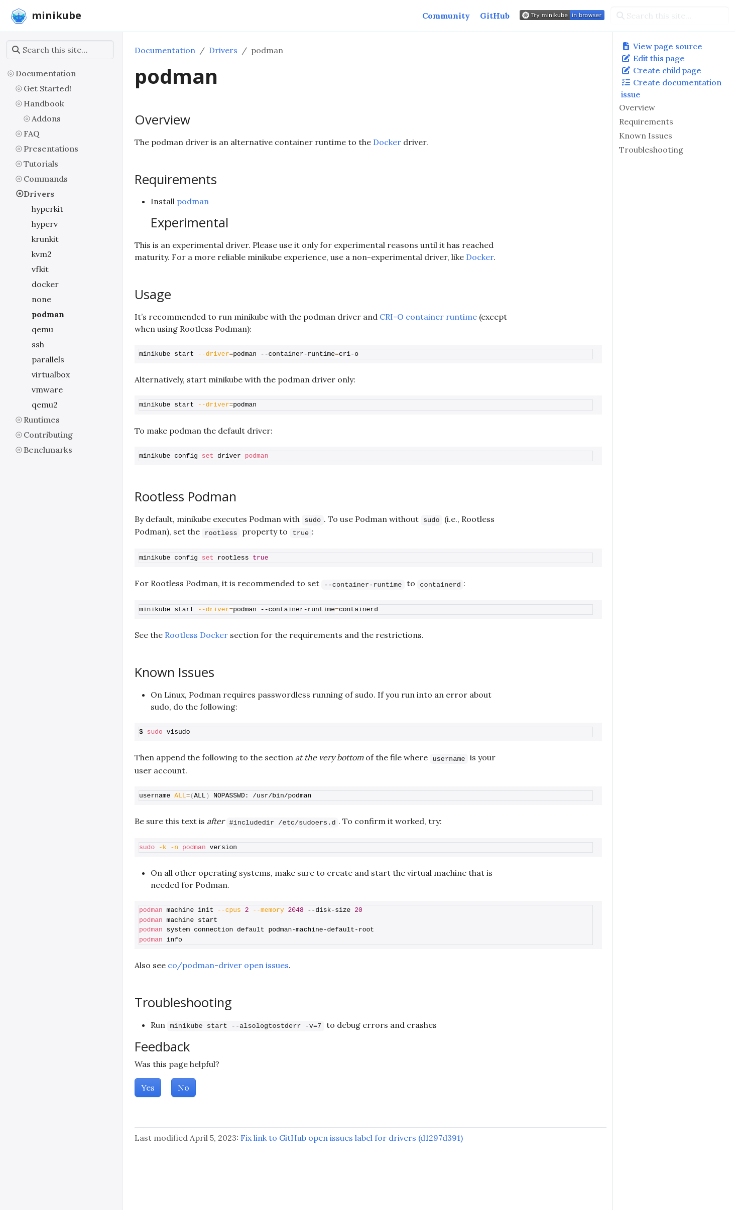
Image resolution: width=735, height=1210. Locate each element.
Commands (46, 179)
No (183, 1088)
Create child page (661, 70)
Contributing (48, 435)
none (41, 299)
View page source (661, 46)
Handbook (44, 103)
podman (48, 314)
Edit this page (653, 58)
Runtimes (42, 420)
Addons (46, 118)
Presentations (51, 149)
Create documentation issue (671, 88)
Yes (148, 1088)
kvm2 (42, 254)
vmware (47, 389)
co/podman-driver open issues (228, 965)
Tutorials (41, 164)
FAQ (32, 133)
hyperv (45, 224)
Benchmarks (48, 450)
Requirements (646, 121)
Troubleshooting (651, 150)
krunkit (45, 239)
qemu (42, 329)
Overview (637, 107)
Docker (387, 142)
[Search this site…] (669, 16)
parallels (48, 359)
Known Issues (645, 135)
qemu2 (45, 404)
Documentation (46, 73)
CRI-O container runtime (428, 317)
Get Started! (47, 88)
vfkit (40, 269)
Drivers (39, 194)
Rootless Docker (196, 635)
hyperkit (47, 209)
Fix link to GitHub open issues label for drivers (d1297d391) (351, 1138)
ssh (38, 344)
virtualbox (51, 374)
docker (45, 284)
